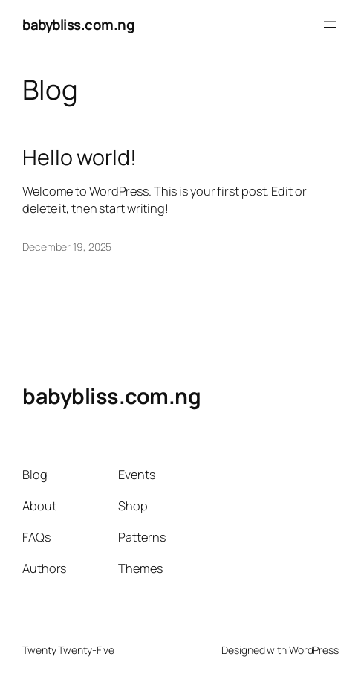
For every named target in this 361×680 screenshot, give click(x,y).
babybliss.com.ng (78, 24)
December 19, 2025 (66, 247)
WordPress (314, 650)
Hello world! (79, 157)
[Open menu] (330, 24)
